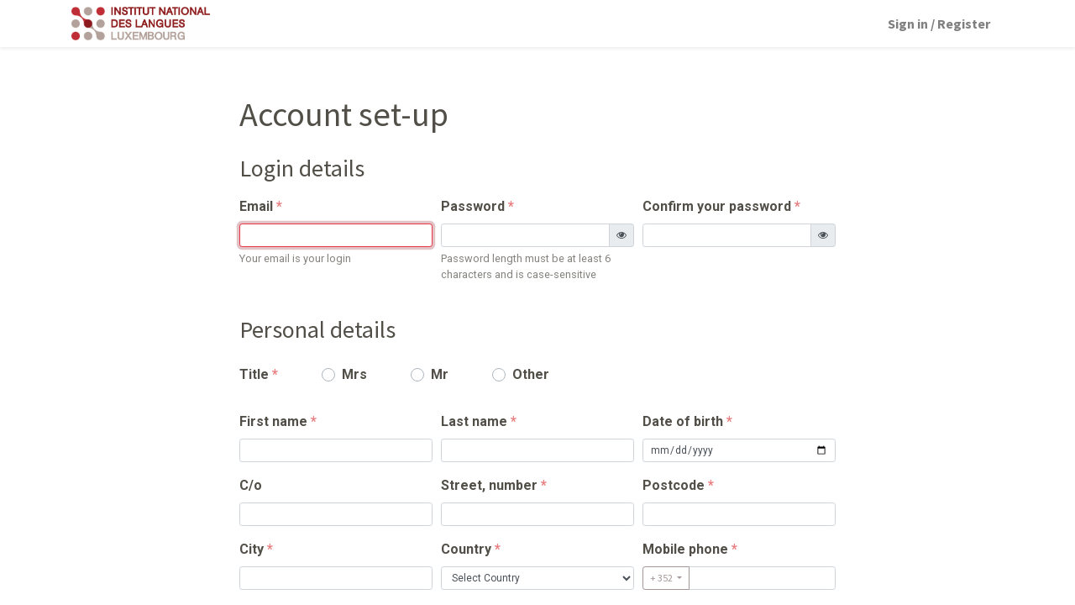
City (251, 549)
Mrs (354, 374)
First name (273, 421)
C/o (250, 485)
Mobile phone (685, 549)
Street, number (489, 485)
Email (256, 206)
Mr (439, 374)
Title (254, 374)
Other (530, 374)
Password (473, 206)
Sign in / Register (939, 23)
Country (466, 549)
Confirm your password (716, 206)
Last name (474, 421)
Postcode (673, 485)
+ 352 (662, 577)
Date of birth (682, 421)
